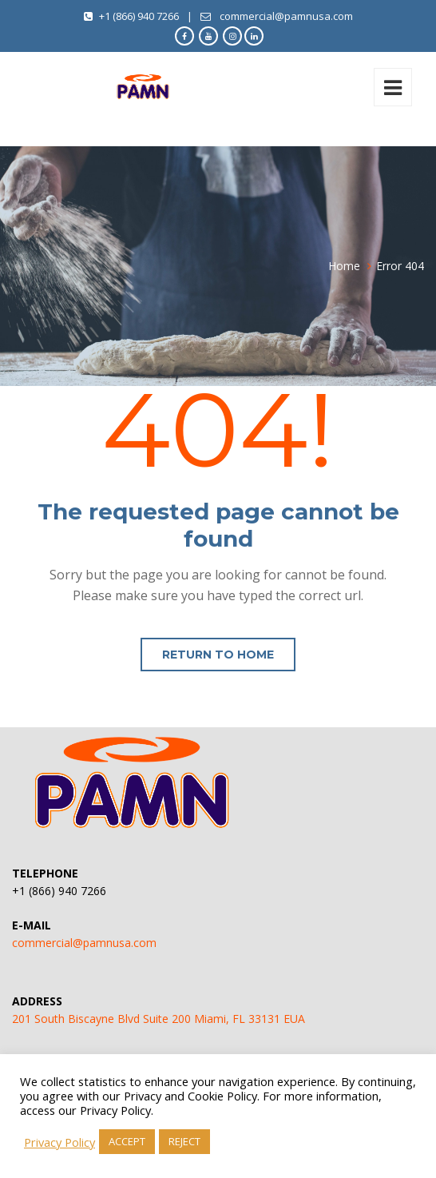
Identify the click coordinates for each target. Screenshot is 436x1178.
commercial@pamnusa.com (84, 942)
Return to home (218, 654)
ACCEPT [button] (127, 1141)
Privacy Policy (59, 1142)
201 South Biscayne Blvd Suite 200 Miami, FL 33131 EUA (158, 1018)
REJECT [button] (184, 1141)
